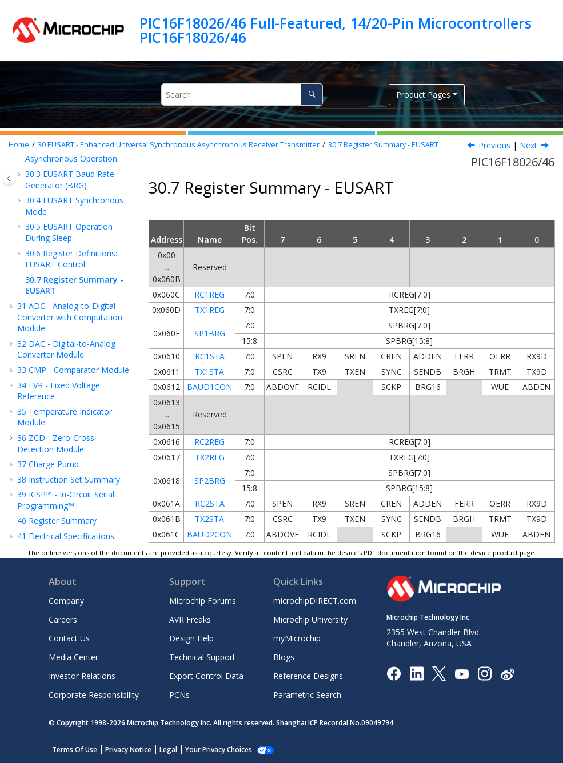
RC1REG (209, 294)
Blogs (283, 657)
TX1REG (210, 309)
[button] (20, 174)
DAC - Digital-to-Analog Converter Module (66, 349)
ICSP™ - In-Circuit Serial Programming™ (65, 500)
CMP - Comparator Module (73, 369)
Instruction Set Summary (68, 479)
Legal (168, 749)
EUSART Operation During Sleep (69, 232)
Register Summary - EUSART (383, 145)
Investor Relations (82, 675)
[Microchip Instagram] (484, 673)
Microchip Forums (202, 600)
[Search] (312, 94)
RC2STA (210, 503)
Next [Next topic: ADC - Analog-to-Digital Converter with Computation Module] (528, 145)
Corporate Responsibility (94, 694)
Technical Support (202, 657)
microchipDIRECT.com (314, 600)
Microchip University (310, 619)
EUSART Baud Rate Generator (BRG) (69, 179)
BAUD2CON (209, 534)
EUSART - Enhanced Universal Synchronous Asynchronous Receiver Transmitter (179, 145)
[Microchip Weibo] (507, 673)
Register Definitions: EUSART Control (71, 259)
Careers (63, 619)
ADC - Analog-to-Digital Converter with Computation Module (69, 317)
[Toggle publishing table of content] (9, 178)
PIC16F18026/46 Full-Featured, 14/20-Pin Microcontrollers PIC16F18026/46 (335, 30)
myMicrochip (297, 638)
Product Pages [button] (423, 94)
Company (66, 600)
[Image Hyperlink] (461, 673)
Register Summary (57, 520)
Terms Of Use (74, 749)
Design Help (191, 638)
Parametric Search (307, 694)
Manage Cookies (212, 749)
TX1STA (209, 371)
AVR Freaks (190, 619)
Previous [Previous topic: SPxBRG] (494, 145)
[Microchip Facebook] (393, 673)
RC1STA (210, 356)
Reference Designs (308, 675)
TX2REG (210, 457)
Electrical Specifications (65, 536)
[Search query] (242, 94)
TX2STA (209, 518)
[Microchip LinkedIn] (416, 673)
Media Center (73, 657)
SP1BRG (209, 333)
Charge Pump (48, 464)
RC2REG (209, 441)
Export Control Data (206, 675)
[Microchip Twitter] (439, 673)
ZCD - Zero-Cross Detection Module (55, 443)
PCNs (179, 694)
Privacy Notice (128, 749)
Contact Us (69, 638)
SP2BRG (209, 480)
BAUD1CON (209, 387)
